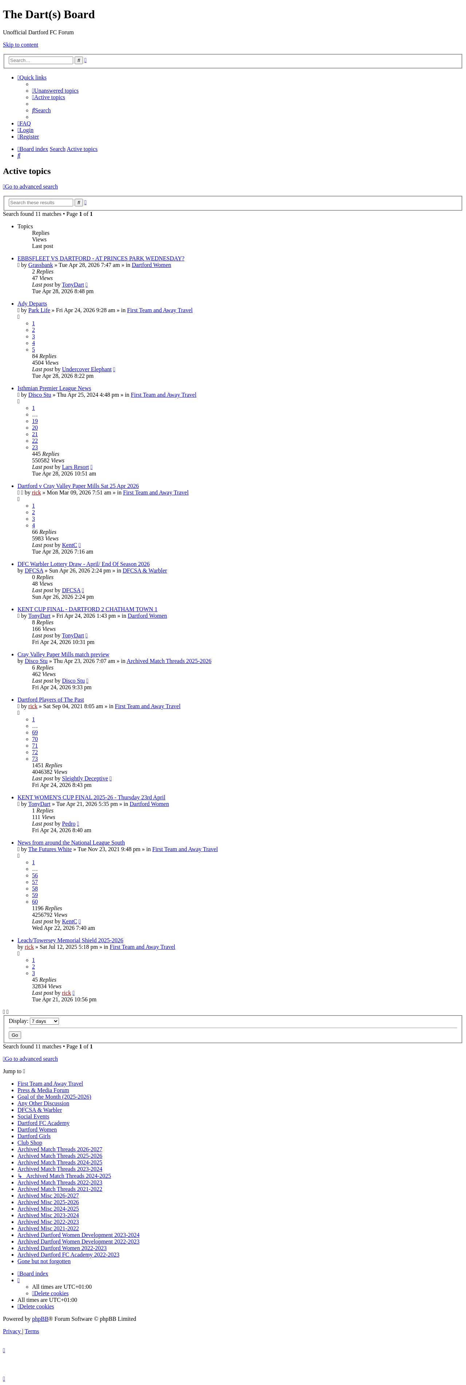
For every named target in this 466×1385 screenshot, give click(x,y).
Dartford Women (151, 265)
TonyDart (73, 285)
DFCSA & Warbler (145, 570)
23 (35, 447)
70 (35, 739)
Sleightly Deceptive (85, 778)
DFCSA (34, 570)
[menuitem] (55, 91)
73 (35, 759)
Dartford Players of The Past (50, 700)
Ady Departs (32, 303)
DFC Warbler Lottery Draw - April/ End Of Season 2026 (83, 564)
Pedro (68, 823)
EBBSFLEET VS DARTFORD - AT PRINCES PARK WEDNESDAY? (101, 258)
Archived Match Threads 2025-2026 (169, 661)
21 (35, 434)
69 (35, 732)
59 (35, 895)
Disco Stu (39, 395)
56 (35, 875)
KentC (69, 545)
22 (35, 441)
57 (35, 882)
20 (35, 427)
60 (35, 902)
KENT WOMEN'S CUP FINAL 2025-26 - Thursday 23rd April (91, 797)
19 (35, 421)
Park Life (39, 310)
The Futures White (50, 849)
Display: (34, 1021)
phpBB (40, 1319)
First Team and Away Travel (160, 310)
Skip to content (20, 45)
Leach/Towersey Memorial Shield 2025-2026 (70, 940)
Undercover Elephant (86, 369)
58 (35, 888)
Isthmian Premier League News (54, 388)
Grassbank (40, 265)
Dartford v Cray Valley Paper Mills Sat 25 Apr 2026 (78, 486)
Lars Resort (75, 467)
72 (35, 752)
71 (35, 745)
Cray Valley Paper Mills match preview (63, 654)
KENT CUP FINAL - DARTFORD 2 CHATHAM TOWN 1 (87, 609)
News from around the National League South (71, 842)
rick (36, 492)
